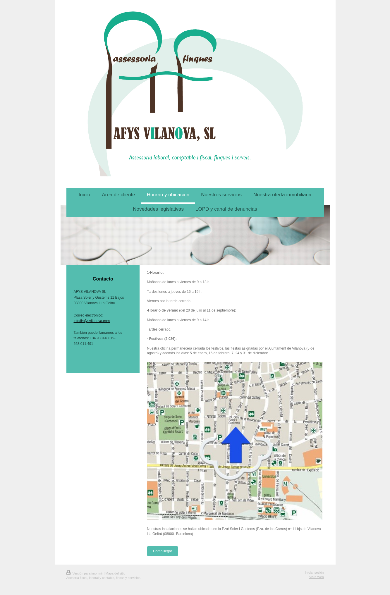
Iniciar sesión (314, 572)
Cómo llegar (162, 551)
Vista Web (316, 577)
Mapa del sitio (115, 573)
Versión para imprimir (85, 573)
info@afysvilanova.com (92, 321)
